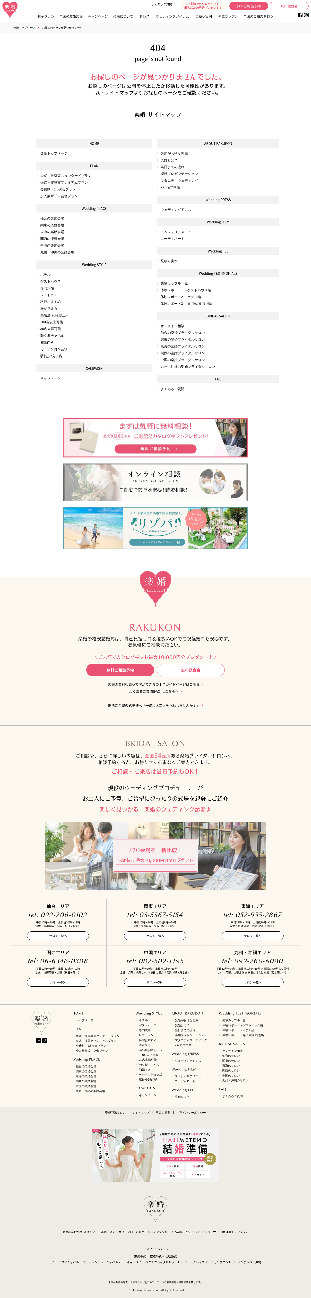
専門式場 (47, 288)
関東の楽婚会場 (52, 225)
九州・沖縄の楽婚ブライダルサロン (188, 367)
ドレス (144, 16)
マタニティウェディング (179, 180)
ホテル (45, 274)
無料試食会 (289, 6)
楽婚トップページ (24, 27)
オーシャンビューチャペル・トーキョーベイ (112, 1262)
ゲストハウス (50, 281)
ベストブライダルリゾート (162, 1262)
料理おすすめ (50, 302)
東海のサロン (231, 1065)
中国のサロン (231, 1075)
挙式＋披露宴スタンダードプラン (65, 176)
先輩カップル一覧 (174, 283)
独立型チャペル (52, 336)
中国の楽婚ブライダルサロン (183, 360)
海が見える (48, 308)
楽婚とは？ (169, 160)
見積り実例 (203, 16)
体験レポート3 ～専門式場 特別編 (186, 304)
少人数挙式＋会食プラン (59, 196)
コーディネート (172, 239)
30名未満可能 (50, 329)
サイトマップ (140, 1112)
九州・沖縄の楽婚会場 (57, 252)
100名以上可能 (51, 322)
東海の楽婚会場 (52, 232)
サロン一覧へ (58, 936)
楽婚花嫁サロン (115, 1112)
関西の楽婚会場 (52, 239)
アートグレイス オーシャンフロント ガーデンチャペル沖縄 (222, 1262)
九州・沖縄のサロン (235, 1080)
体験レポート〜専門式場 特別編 (243, 1035)
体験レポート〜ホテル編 (238, 1030)
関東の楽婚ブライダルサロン (183, 339)
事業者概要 (163, 1112)
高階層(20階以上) (53, 315)
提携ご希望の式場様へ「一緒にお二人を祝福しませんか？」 (154, 705)
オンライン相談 (172, 326)
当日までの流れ (172, 167)
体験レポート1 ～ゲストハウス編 (186, 290)
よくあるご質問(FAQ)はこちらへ (153, 691)
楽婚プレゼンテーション (179, 174)
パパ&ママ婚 (170, 187)
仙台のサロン (231, 1055)
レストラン (48, 295)
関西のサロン (231, 1070)
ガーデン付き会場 (54, 349)
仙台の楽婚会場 (52, 218)
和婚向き (47, 342)
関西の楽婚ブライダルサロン (183, 353)
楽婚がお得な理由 (174, 153)
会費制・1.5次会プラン (58, 189)
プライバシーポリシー (191, 1112)
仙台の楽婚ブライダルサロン (183, 333)
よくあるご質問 (162, 4)
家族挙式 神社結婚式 (163, 1256)
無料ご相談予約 (249, 6)
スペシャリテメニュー (178, 232)
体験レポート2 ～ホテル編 (181, 297)
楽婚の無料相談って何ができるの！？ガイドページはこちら (154, 684)
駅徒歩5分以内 (51, 356)
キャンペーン (50, 378)
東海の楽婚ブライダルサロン (183, 346)
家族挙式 (140, 1256)
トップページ (84, 1020)
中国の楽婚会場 (52, 245)
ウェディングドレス (176, 210)
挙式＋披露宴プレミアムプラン (64, 182)
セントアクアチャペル (64, 1262)
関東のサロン (231, 1060)
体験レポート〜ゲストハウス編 (242, 1025)
